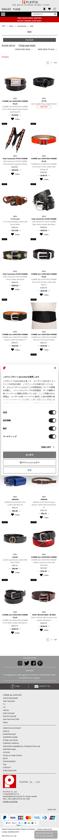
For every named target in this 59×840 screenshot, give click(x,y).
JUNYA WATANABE (10, 698)
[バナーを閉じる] (55, 368)
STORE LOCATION (10, 740)
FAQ (4, 764)
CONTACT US (42, 686)
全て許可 (29, 455)
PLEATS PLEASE (9, 716)
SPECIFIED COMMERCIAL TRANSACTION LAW (21, 746)
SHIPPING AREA (9, 749)
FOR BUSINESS (9, 761)
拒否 (30, 470)
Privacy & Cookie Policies (12, 755)
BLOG (5, 758)
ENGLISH (6, 9)
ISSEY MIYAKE (9, 713)
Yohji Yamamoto (9, 701)
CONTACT (7, 767)
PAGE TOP (52, 810)
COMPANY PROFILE (11, 743)
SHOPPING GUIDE (10, 737)
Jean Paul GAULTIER (11, 719)
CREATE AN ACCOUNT (12, 728)
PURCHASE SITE (10, 771)
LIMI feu (6, 710)
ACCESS (6, 752)
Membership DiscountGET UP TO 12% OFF (45, 834)
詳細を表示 (46, 447)
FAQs (15, 686)
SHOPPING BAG (9, 734)
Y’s (4, 704)
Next (55, 62)
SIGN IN (6, 731)
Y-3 (4, 707)
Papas (5, 722)
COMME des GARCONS (12, 695)
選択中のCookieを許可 (29, 462)
